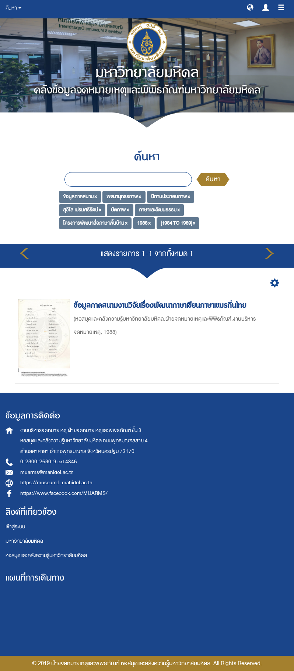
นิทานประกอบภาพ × (170, 196)
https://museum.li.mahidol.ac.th (56, 482)
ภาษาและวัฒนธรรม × (159, 210)
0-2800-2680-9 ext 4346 (48, 461)
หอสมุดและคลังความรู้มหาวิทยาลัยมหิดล (46, 555)
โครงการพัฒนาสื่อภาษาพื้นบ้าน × (95, 223)
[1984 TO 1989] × (178, 223)
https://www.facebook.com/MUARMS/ (64, 493)
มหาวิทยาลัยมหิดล (24, 541)
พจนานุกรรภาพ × (123, 196)
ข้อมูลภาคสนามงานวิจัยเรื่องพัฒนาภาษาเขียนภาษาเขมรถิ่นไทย (161, 305)
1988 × (144, 223)
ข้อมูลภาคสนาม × (80, 196)
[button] (250, 7)
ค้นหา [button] (13, 8)
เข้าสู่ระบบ (15, 526)
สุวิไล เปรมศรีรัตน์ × (82, 210)
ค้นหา (213, 179)
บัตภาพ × (120, 210)
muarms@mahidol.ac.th (47, 472)
